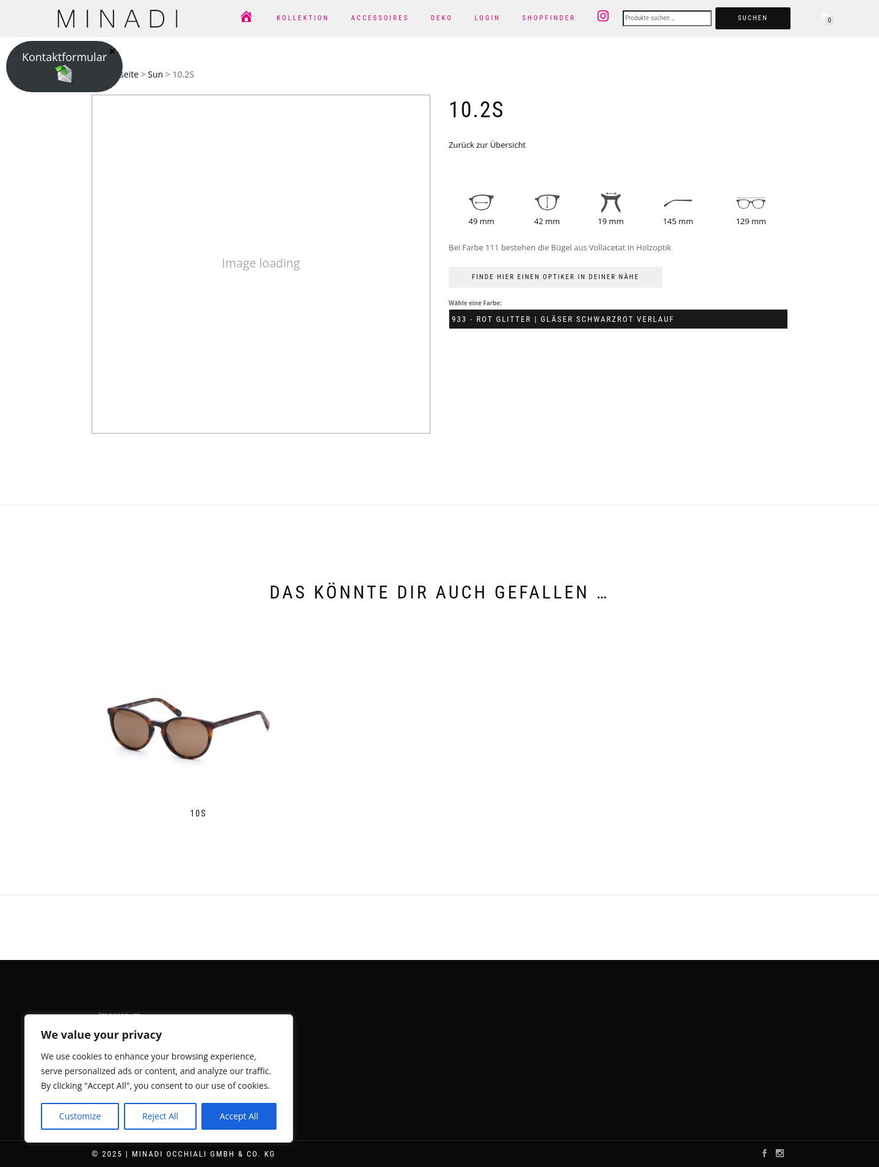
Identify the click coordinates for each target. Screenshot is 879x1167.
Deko (442, 18)
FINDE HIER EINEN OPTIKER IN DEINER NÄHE (555, 277)
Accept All (239, 1116)
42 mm (547, 221)
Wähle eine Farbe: (475, 303)
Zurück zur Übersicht (487, 144)
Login (487, 18)
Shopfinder (549, 18)
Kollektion (303, 18)
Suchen (753, 18)
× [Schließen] (112, 50)
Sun (155, 74)
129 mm (751, 221)
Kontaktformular (64, 66)
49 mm (481, 221)
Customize (80, 1116)
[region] (158, 1078)
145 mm (678, 221)
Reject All (160, 1116)
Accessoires (380, 18)
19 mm (610, 221)
